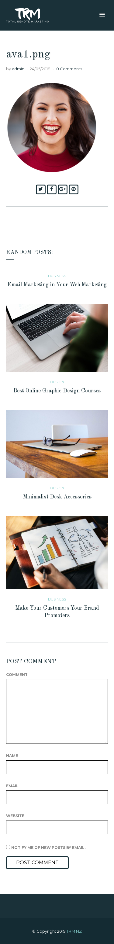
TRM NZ (74, 931)
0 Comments (69, 68)
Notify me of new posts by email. (48, 847)
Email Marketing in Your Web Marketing (57, 285)
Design (57, 382)
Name (12, 755)
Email (12, 786)
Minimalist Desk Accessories (57, 497)
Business (57, 276)
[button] (102, 15)
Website (15, 816)
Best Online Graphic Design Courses (57, 391)
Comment (17, 674)
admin (18, 68)
